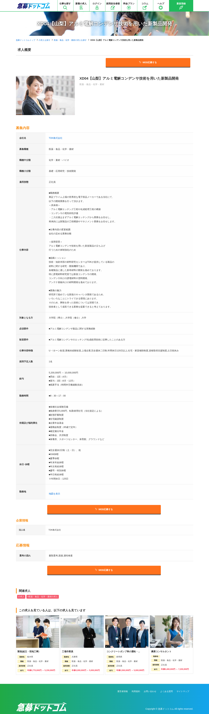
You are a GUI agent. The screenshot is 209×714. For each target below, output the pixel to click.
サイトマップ (183, 691)
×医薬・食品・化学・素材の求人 (42, 597)
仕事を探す (65, 6)
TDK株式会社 (55, 138)
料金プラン (129, 6)
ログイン (97, 6)
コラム (144, 6)
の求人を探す (44, 40)
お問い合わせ (150, 691)
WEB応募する (148, 62)
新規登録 (181, 6)
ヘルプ (160, 6)
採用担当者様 (113, 6)
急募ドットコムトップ (25, 40)
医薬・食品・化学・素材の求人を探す (70, 40)
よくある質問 (166, 691)
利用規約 (136, 691)
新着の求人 (81, 6)
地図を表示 (54, 493)
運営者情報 (122, 691)
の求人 (21, 597)
